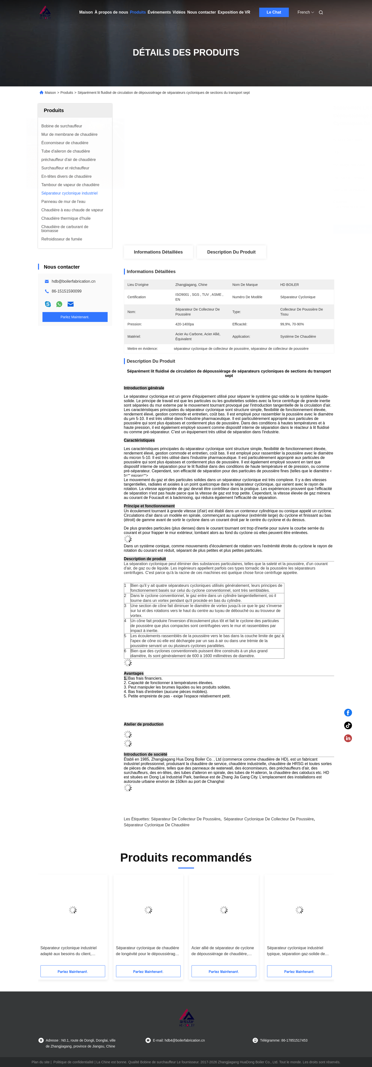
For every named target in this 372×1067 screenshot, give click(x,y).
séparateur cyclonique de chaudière (157, 825)
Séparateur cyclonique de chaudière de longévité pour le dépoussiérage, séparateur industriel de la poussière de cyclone (148, 951)
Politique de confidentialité (73, 1062)
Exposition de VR (234, 12)
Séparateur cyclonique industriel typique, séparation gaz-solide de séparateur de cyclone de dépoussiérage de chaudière (296, 951)
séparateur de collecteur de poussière (185, 819)
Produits (138, 12)
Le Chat (274, 12)
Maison (86, 12)
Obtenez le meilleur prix (255, 229)
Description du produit (231, 252)
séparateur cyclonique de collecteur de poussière (269, 819)
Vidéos (179, 12)
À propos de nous (111, 12)
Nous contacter (201, 12)
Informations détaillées (158, 252)
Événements (159, 12)
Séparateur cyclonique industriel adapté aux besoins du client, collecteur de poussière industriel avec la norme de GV (69, 951)
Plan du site (41, 1062)
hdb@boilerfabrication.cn (74, 281)
